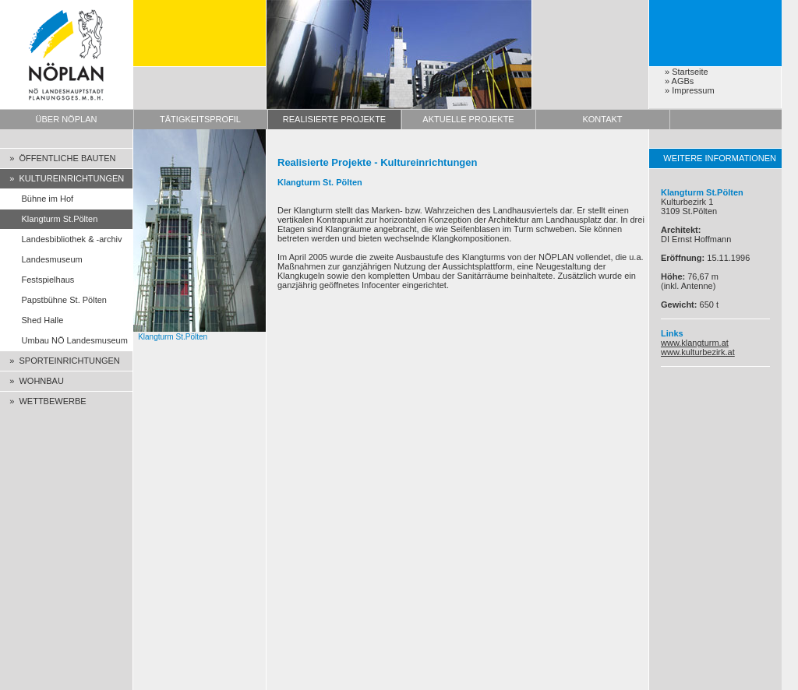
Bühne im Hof (36, 198)
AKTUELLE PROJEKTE (468, 119)
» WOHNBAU (32, 380)
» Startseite (686, 71)
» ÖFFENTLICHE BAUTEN (58, 158)
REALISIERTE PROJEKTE (334, 119)
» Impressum (690, 90)
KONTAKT (602, 119)
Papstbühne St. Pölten (53, 300)
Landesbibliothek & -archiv (61, 239)
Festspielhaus (37, 279)
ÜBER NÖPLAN (66, 119)
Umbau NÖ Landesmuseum (64, 340)
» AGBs (679, 81)
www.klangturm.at (695, 342)
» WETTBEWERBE (43, 401)
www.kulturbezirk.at (698, 352)
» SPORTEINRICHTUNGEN (60, 360)
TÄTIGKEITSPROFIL (200, 119)
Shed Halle (31, 320)
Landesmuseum (41, 259)
